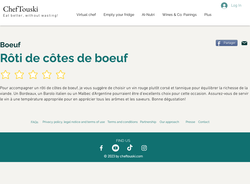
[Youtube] (115, 148)
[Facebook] (101, 148)
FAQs (34, 122)
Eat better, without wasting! (31, 16)
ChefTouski (20, 9)
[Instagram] (144, 148)
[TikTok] (129, 148)
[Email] (244, 43)
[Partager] (227, 43)
